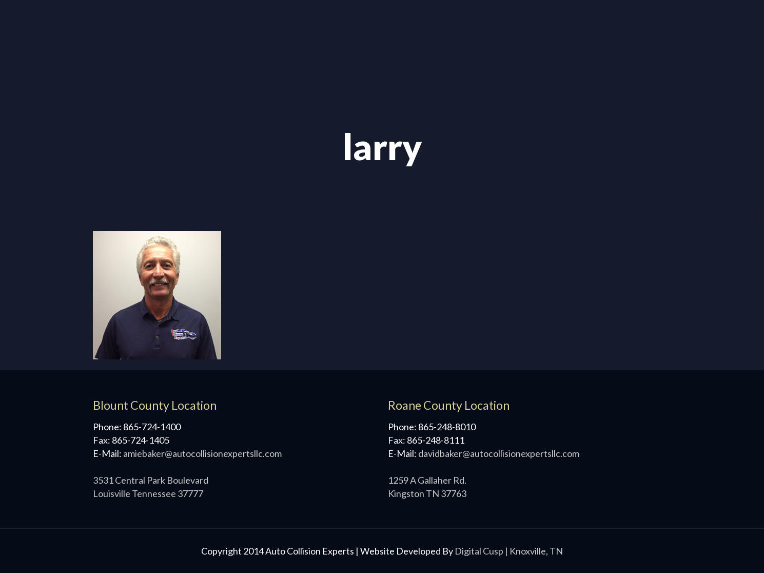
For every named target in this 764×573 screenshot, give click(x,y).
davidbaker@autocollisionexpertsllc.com (498, 453)
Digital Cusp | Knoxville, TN (509, 551)
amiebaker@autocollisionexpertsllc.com (202, 453)
